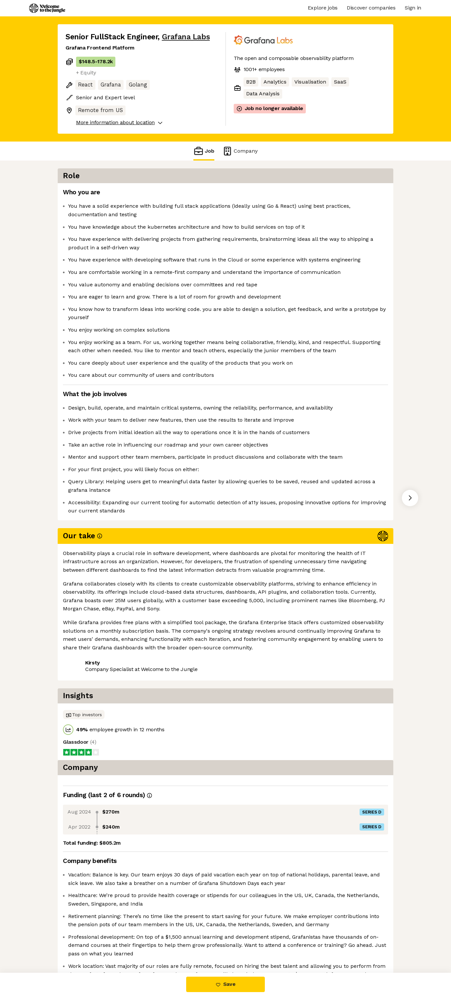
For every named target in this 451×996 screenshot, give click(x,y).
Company (240, 150)
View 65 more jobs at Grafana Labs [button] (155, 696)
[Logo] (47, 8)
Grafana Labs (186, 36)
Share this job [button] (83, 696)
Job (203, 150)
